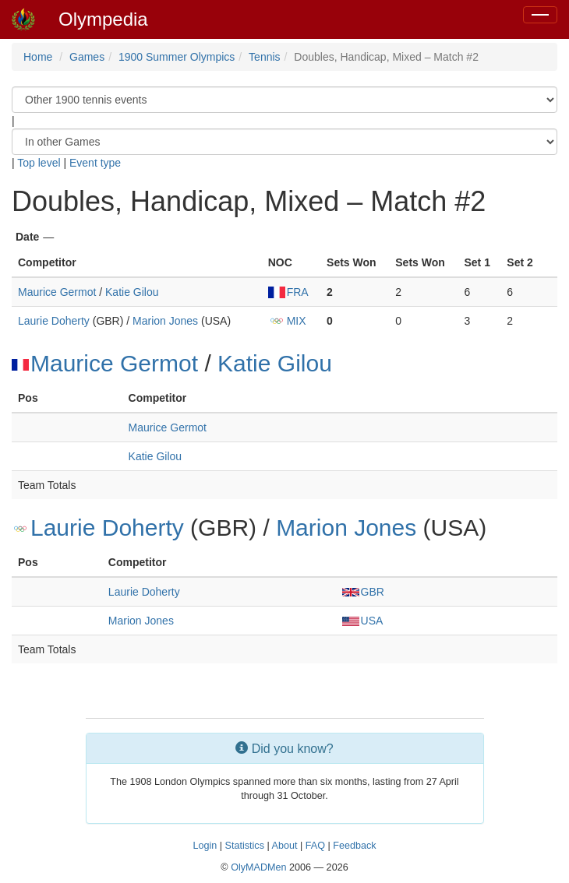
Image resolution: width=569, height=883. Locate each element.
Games (86, 57)
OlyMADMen (258, 867)
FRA (288, 292)
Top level (38, 163)
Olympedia (103, 19)
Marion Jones (165, 321)
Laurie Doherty (54, 321)
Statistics (244, 845)
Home (37, 57)
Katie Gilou (131, 292)
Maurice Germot (57, 292)
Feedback (354, 845)
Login (205, 845)
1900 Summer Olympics (176, 57)
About (285, 845)
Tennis (264, 57)
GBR (363, 592)
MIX (287, 321)
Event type (95, 163)
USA (362, 620)
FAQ (315, 845)
